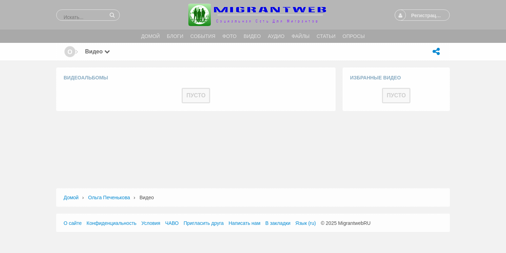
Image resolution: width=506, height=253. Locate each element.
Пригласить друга (203, 223)
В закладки (278, 223)
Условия (150, 223)
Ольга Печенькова (109, 197)
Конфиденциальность (111, 223)
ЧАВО (172, 223)
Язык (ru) (306, 223)
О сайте (73, 223)
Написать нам (245, 223)
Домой (71, 197)
